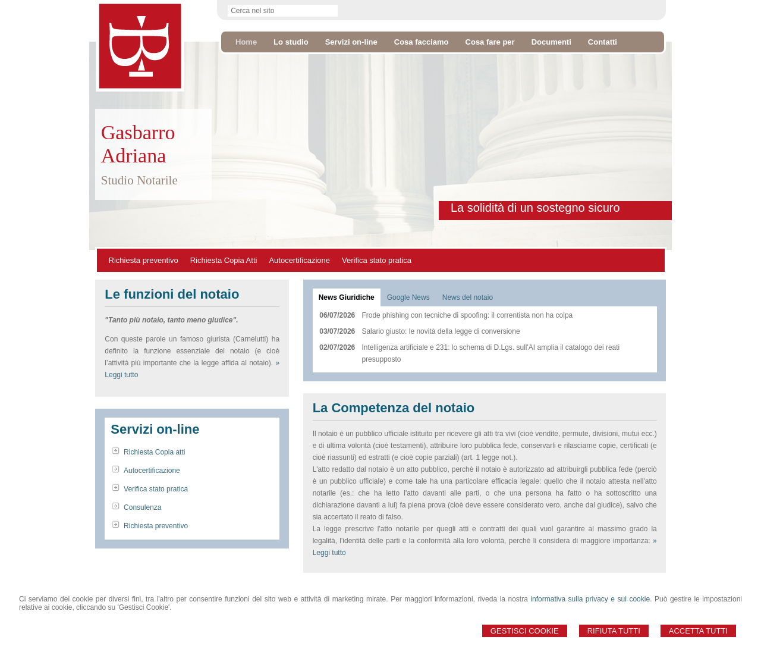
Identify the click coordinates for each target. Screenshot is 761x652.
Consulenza (142, 507)
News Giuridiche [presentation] (347, 297)
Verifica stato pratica (376, 260)
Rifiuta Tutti (613, 630)
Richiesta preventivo (143, 260)
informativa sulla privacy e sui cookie (590, 599)
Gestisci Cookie (524, 630)
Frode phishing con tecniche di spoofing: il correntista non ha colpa (467, 315)
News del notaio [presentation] (467, 297)
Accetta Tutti (698, 630)
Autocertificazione (299, 260)
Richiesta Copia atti (154, 452)
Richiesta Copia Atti (223, 260)
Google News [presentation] (408, 297)
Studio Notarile (139, 180)
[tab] (346, 297)
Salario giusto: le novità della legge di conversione (440, 331)
